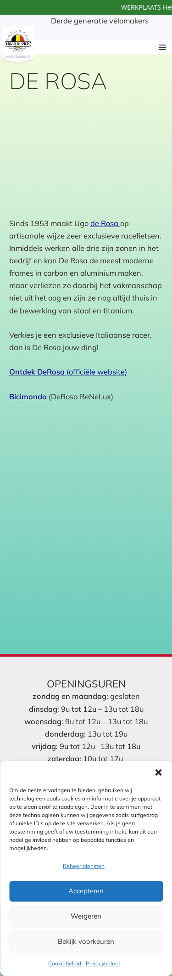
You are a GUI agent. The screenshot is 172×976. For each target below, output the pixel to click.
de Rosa (105, 223)
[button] (158, 772)
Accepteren (86, 890)
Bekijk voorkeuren (86, 941)
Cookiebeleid (64, 963)
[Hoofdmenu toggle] (162, 47)
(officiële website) (68, 371)
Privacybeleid (103, 963)
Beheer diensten (84, 866)
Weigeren (86, 916)
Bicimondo (28, 396)
